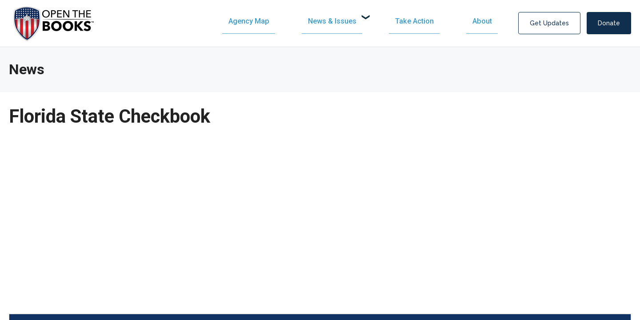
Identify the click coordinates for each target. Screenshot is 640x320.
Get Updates (549, 23)
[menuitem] (342, 21)
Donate (609, 23)
